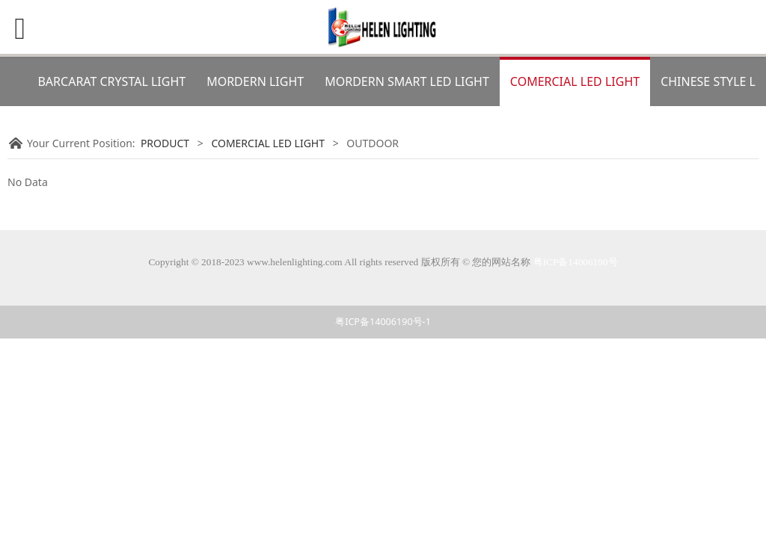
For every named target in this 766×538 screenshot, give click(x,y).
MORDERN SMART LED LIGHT (407, 81)
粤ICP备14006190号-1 (383, 321)
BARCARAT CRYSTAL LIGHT (111, 81)
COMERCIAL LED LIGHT (575, 81)
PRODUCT (165, 143)
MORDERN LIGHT (255, 81)
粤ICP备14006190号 (575, 262)
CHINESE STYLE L (708, 81)
